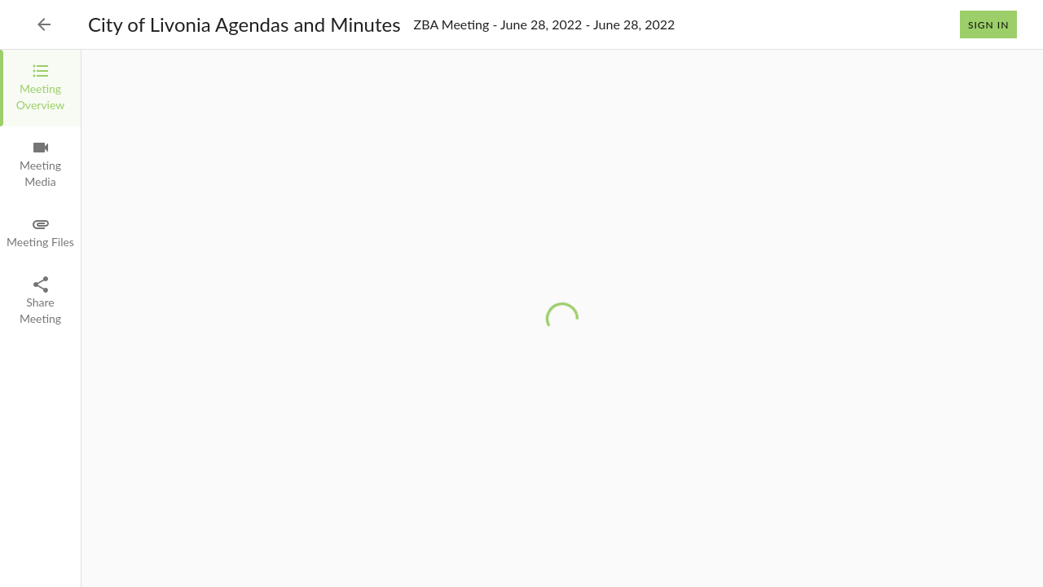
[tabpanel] (562, 318)
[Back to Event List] (44, 24)
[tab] (40, 88)
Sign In (988, 24)
